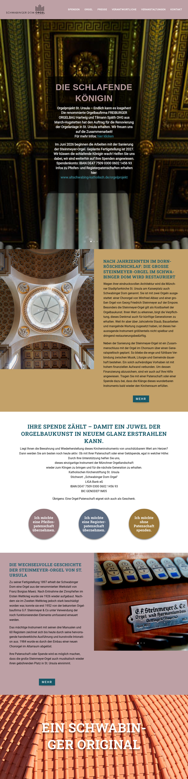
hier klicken (105, 147)
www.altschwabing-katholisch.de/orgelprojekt (94, 188)
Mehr (141, 399)
